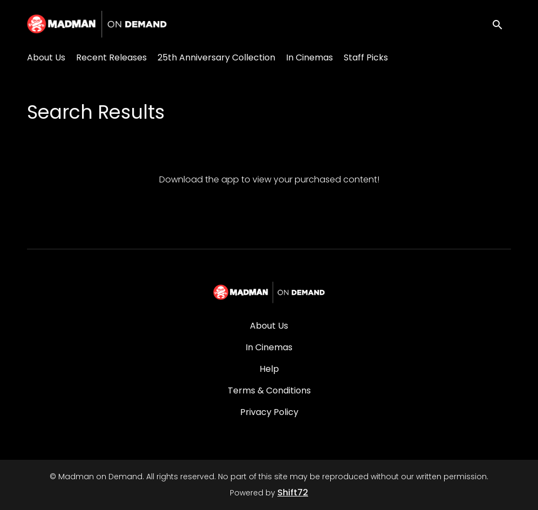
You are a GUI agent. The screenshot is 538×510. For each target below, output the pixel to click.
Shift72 (292, 492)
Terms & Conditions (269, 390)
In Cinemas (309, 57)
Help (269, 369)
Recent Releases (111, 57)
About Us (46, 57)
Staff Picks (366, 57)
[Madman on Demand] (269, 292)
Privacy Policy (269, 412)
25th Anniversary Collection (216, 57)
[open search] (501, 24)
